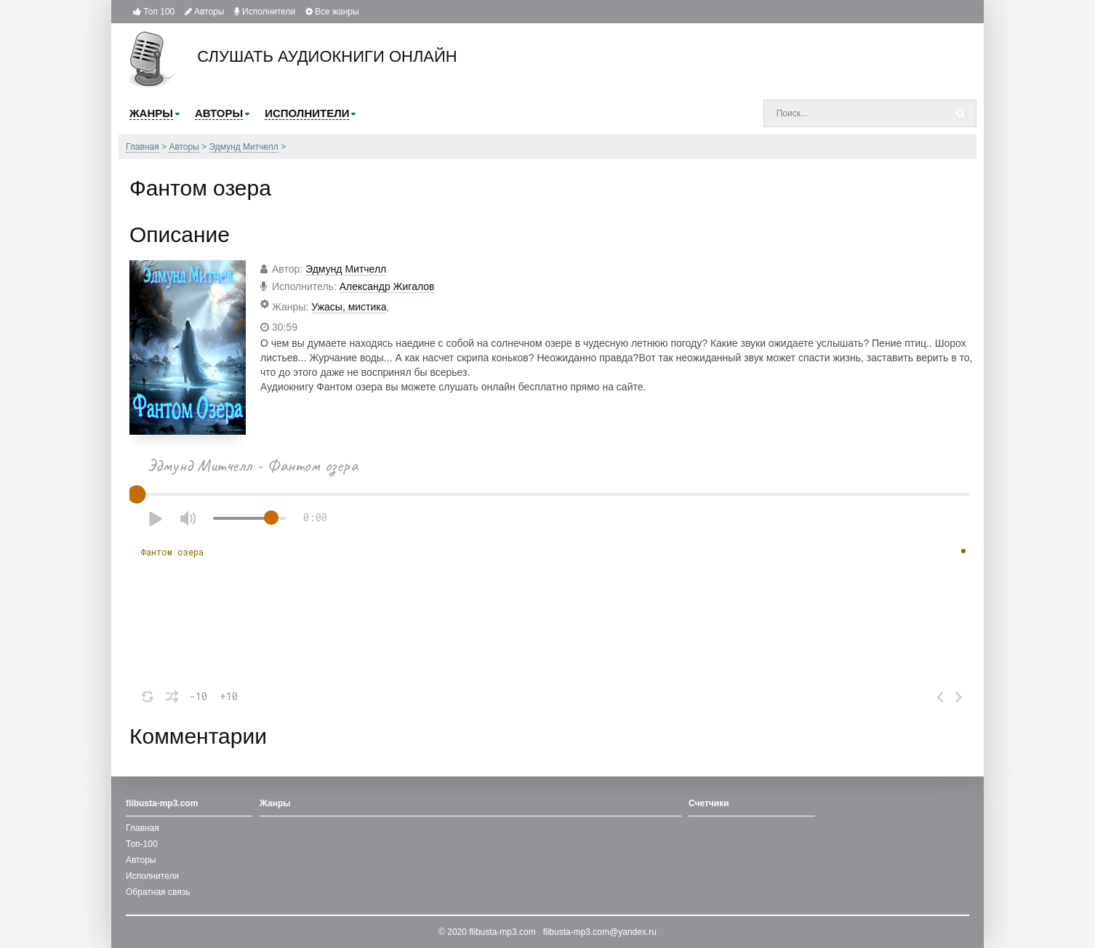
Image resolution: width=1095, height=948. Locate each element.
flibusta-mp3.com (502, 932)
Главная (142, 828)
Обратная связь (158, 892)
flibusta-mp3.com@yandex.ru (600, 932)
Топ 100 (154, 12)
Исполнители (265, 12)
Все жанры (332, 12)
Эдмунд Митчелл (345, 269)
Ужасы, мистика (348, 307)
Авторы (205, 12)
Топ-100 (142, 844)
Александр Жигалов (387, 286)
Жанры (275, 803)
